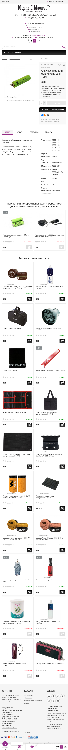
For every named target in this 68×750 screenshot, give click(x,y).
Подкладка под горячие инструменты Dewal (45, 497)
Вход (49, 1)
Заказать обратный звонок (23, 37)
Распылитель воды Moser (46, 580)
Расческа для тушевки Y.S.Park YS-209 (50, 370)
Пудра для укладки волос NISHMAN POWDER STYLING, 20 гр (16, 497)
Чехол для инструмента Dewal (14, 412)
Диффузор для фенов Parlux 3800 (48, 329)
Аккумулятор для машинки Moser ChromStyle (16, 236)
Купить (57, 103)
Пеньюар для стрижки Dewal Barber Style (17, 581)
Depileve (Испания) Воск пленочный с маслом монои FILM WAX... (17, 622)
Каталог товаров (12, 52)
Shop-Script (5, 1)
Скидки (27, 703)
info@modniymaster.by (45, 37)
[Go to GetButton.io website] (5, 748)
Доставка (34, 132)
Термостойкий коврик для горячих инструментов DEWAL (16, 455)
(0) (8, 242)
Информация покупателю (34, 700)
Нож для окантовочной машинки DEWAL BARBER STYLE (49, 455)
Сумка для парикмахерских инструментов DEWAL (46, 413)
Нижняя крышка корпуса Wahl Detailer (14, 664)
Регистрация (59, 1)
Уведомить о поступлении (53, 110)
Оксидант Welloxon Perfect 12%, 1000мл (48, 622)
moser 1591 (49, 121)
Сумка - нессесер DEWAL (12, 329)
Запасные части (54, 119)
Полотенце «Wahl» (10, 370)
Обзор (7, 132)
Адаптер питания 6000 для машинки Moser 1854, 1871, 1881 (49, 236)
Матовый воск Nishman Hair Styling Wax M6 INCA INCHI (49, 539)
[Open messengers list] (5, 743)
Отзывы (20, 131)
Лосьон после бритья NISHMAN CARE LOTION (50, 287)
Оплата (48, 132)
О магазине (29, 695)
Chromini (56, 121)
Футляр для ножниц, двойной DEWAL (50, 664)
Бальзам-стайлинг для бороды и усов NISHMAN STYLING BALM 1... (17, 287)
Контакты (28, 698)
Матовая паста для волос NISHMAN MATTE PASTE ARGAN (16, 539)
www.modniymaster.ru (38, 35)
